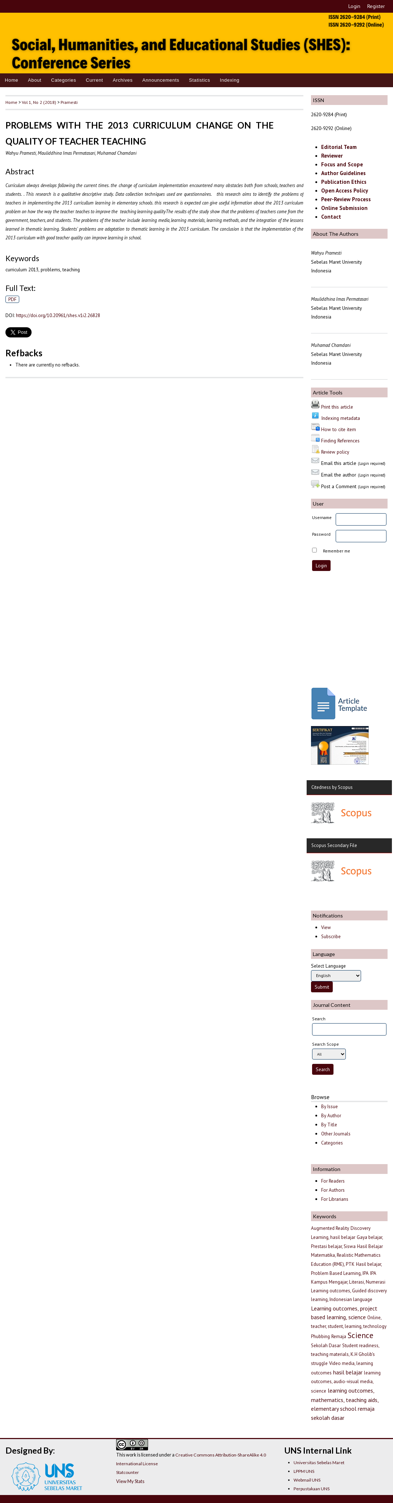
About (34, 80)
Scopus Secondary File (334, 845)
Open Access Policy (344, 190)
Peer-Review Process (346, 199)
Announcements (160, 80)
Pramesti (69, 102)
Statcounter (127, 1472)
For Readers (333, 1181)
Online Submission (344, 207)
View (326, 927)
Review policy (335, 452)
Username (322, 517)
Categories (63, 80)
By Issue (329, 1106)
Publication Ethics (344, 181)
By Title (329, 1125)
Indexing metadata (340, 418)
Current (94, 80)
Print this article (337, 407)
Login (354, 6)
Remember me (336, 551)
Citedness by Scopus (332, 787)
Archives (123, 80)
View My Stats (130, 1481)
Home (11, 80)
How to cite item (338, 429)
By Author (331, 1116)
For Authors (333, 1190)
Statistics (199, 80)
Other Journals (336, 1134)
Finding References (340, 440)
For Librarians (334, 1199)
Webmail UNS (307, 1480)
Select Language (328, 966)
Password (321, 534)
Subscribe (331, 936)
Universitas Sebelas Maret (319, 1462)
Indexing (230, 80)
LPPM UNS (304, 1471)
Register (376, 6)
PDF (12, 299)
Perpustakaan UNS (311, 1488)
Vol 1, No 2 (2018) (39, 102)
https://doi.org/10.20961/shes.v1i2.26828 (58, 315)
